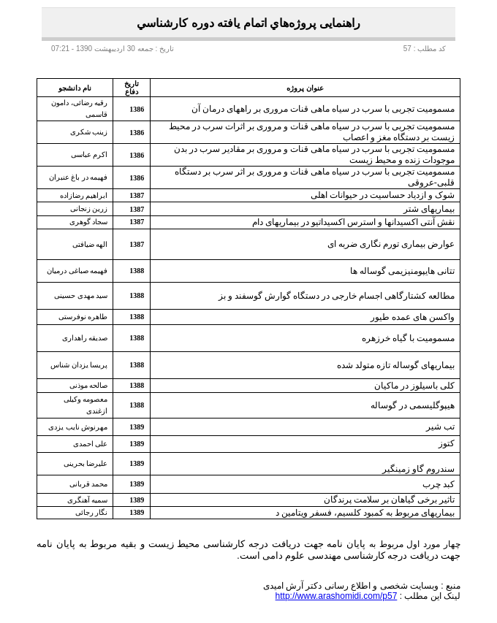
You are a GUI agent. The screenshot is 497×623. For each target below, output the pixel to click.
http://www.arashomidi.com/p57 (337, 596)
